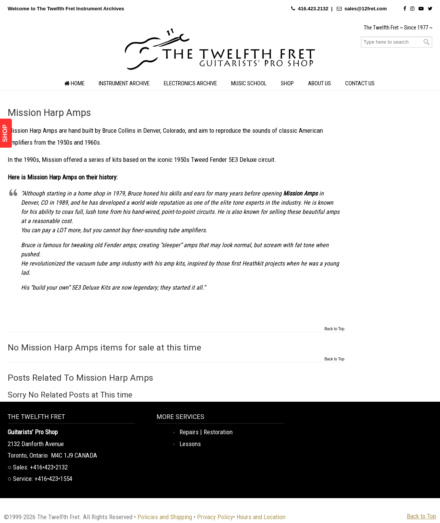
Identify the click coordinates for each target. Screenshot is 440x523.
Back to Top (334, 329)
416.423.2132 (313, 8)
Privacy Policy (215, 517)
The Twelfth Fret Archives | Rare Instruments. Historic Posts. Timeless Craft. (220, 51)
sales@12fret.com (365, 8)
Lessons (190, 444)
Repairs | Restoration (206, 432)
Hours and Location (260, 517)
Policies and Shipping (164, 517)
